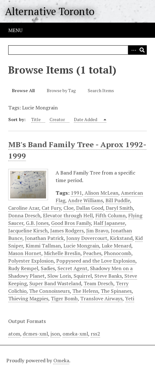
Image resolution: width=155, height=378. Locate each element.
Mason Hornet (24, 253)
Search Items (101, 90)
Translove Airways (101, 298)
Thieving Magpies (28, 298)
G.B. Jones (37, 223)
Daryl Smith (119, 207)
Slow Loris (59, 275)
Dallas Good (89, 207)
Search (142, 50)
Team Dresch (98, 283)
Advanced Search (132, 50)
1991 (76, 192)
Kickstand (121, 238)
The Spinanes (116, 290)
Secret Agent (72, 268)
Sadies (48, 268)
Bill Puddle (117, 200)
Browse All (23, 90)
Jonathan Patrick (44, 238)
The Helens (85, 290)
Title (36, 119)
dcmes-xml (35, 333)
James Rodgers (67, 230)
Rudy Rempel (23, 268)
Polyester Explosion (31, 260)
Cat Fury (51, 207)
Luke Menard (116, 245)
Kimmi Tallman (43, 245)
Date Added (86, 119)
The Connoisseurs (49, 290)
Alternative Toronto (49, 11)
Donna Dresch (24, 215)
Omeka (61, 360)
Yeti (129, 298)
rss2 (95, 333)
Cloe (68, 207)
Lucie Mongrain (81, 245)
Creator (57, 119)
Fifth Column (110, 215)
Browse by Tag (61, 90)
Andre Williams (85, 200)
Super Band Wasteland (55, 283)
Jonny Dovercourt (86, 238)
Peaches (92, 253)
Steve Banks (108, 275)
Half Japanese (109, 223)
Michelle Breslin (62, 253)
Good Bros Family (71, 223)
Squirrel (83, 275)
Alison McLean (101, 192)
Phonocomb (117, 253)
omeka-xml (75, 333)
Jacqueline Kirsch (28, 230)
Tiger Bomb (64, 298)
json (55, 333)
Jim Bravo (97, 230)
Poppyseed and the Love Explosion (95, 260)
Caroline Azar (23, 207)
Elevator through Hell (68, 215)
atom (14, 333)
